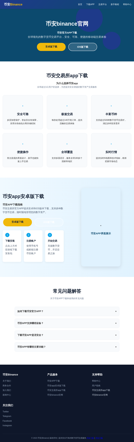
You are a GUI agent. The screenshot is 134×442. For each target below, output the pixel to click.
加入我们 (7, 390)
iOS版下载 (82, 47)
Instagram (7, 425)
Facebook (7, 421)
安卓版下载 (51, 46)
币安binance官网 (55, 395)
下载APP (90, 4)
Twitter (6, 412)
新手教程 (115, 4)
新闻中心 (7, 395)
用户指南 (96, 385)
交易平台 (102, 4)
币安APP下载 (53, 381)
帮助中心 (127, 4)
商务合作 (7, 385)
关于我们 (7, 381)
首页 (80, 4)
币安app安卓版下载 (56, 385)
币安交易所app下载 (56, 390)
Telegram (7, 416)
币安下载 (90, 438)
